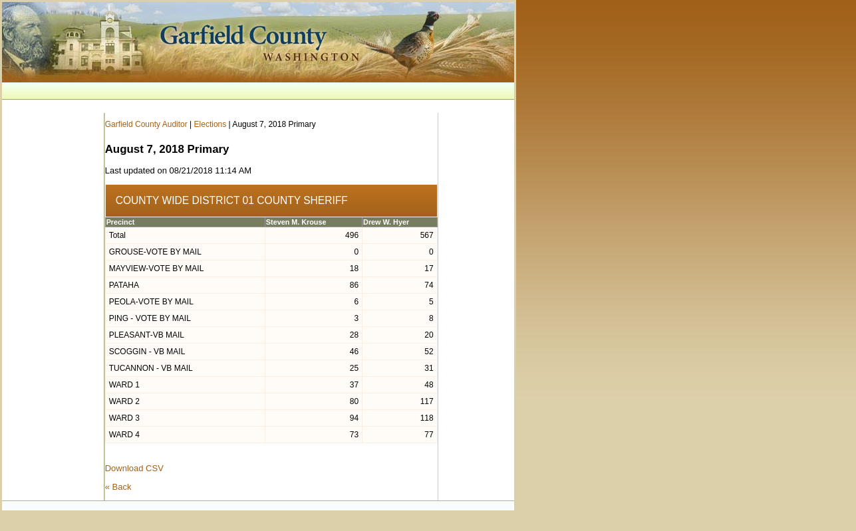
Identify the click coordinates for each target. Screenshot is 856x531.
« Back (118, 487)
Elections (210, 124)
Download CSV (134, 468)
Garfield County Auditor (146, 124)
